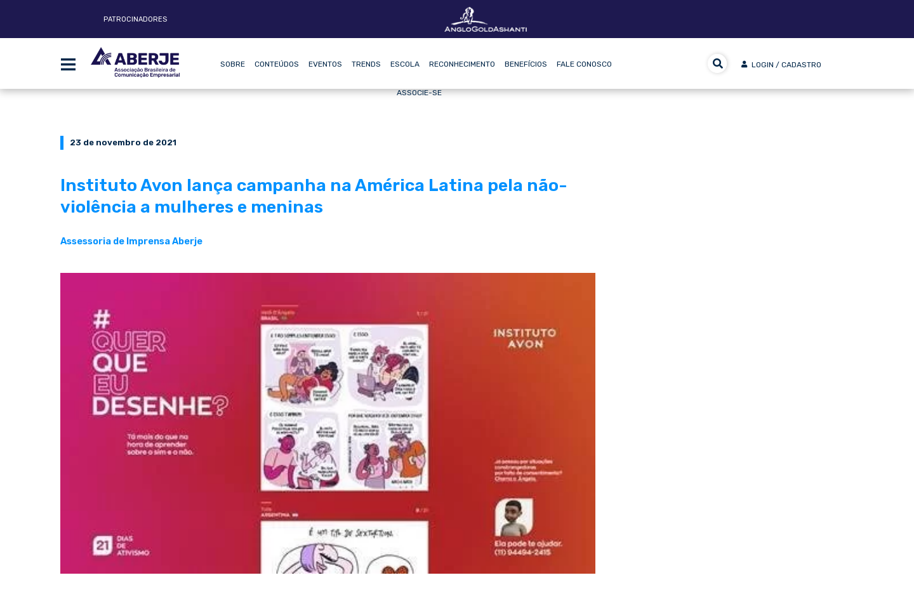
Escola (405, 64)
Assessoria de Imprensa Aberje (131, 241)
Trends (366, 64)
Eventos (325, 64)
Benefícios (526, 64)
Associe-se (419, 92)
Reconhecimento (462, 64)
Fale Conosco (584, 64)
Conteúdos (277, 64)
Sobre (232, 64)
